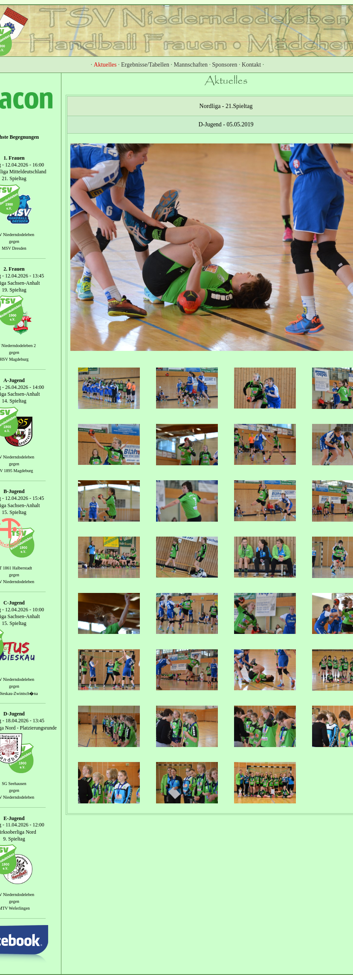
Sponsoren (224, 64)
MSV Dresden (14, 248)
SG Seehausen (14, 783)
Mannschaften (191, 64)
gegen (14, 241)
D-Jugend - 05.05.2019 (225, 124)
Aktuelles (105, 64)
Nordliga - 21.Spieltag (226, 106)
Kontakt (251, 64)
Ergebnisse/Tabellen (145, 64)
